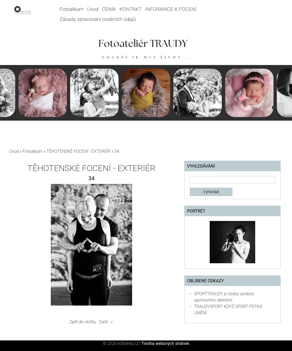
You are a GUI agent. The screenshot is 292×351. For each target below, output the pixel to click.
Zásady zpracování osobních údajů (98, 19)
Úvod (92, 9)
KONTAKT (130, 9)
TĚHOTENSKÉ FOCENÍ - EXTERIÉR (79, 151)
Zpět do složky (83, 321)
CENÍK (109, 9)
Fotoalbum (72, 9)
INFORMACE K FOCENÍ (170, 9)
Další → (106, 321)
